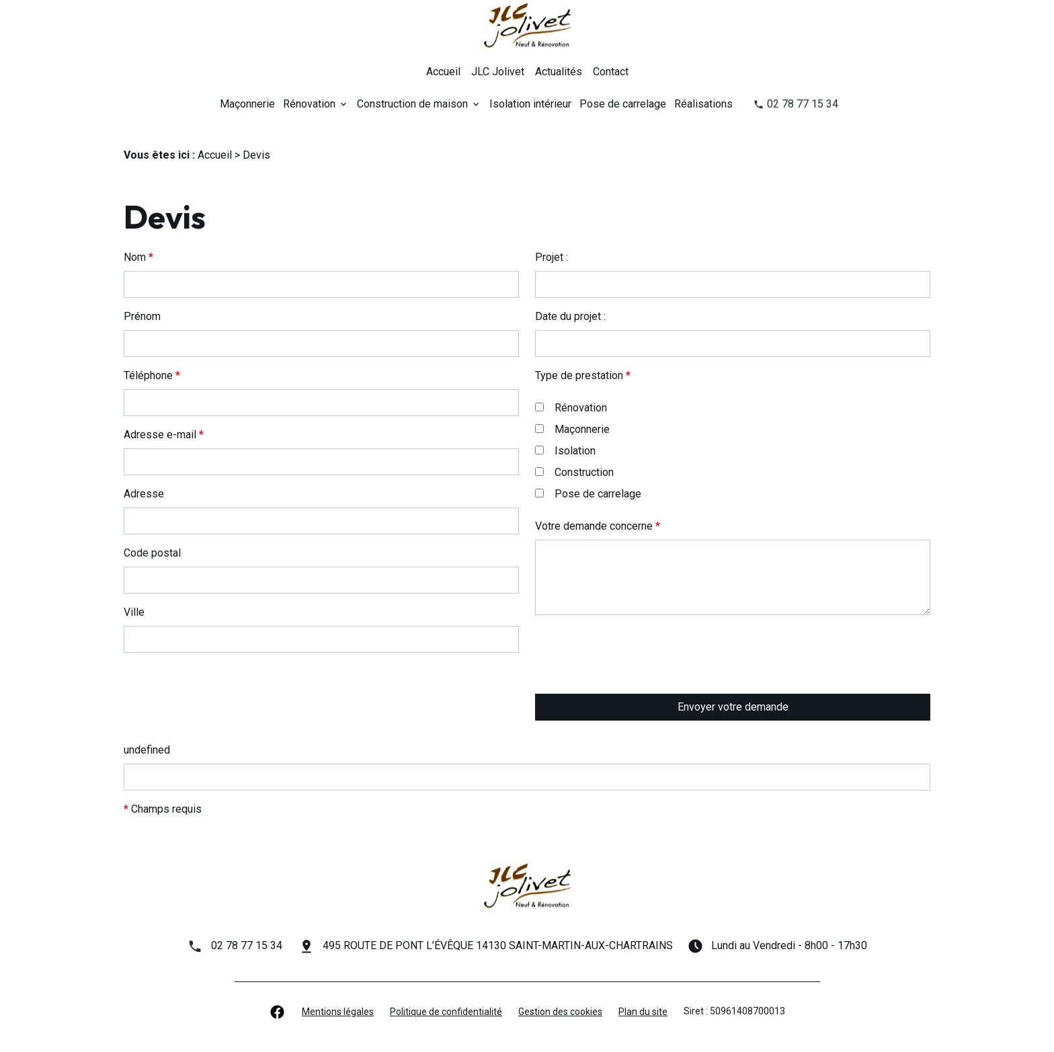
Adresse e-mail (164, 434)
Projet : (551, 257)
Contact (611, 71)
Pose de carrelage (622, 103)
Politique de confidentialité (446, 1011)
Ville (134, 612)
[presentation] (637, 681)
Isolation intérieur (530, 103)
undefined (147, 749)
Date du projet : (570, 316)
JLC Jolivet (497, 71)
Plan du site (642, 1011)
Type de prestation (583, 375)
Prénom (142, 316)
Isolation (565, 450)
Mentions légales (338, 1011)
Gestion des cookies (560, 1011)
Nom (138, 257)
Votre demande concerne (597, 526)
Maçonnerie (247, 103)
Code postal (152, 553)
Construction (574, 472)
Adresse (144, 493)
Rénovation (309, 103)
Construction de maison (412, 103)
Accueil (443, 71)
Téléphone (152, 375)
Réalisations (703, 103)
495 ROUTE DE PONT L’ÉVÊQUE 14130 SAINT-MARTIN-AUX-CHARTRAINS (498, 945)
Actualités (558, 71)
